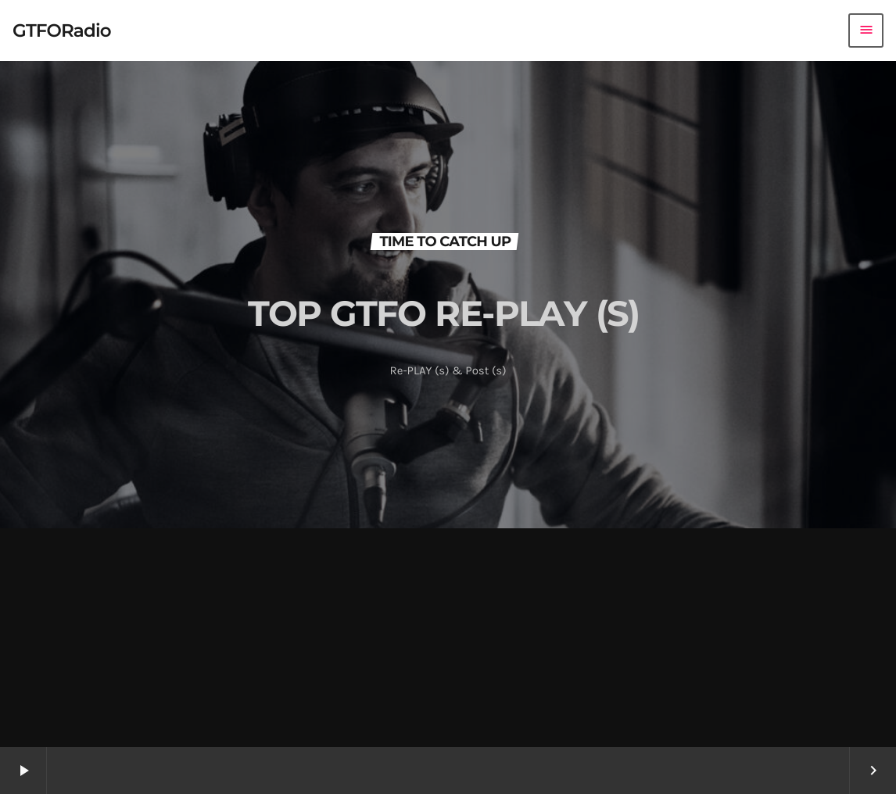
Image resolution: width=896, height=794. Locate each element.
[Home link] (62, 30)
